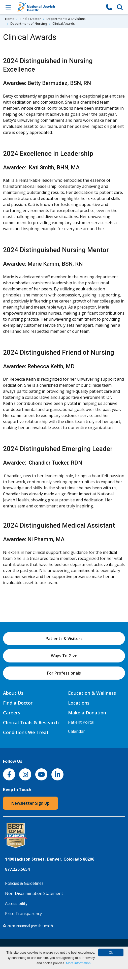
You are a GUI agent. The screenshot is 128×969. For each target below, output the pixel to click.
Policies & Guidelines (24, 883)
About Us (13, 693)
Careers (11, 713)
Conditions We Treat (26, 732)
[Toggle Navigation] (8, 7)
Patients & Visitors (64, 638)
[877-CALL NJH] (109, 7)
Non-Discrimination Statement (34, 893)
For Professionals (64, 673)
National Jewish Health (34, 925)
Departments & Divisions (65, 18)
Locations (78, 703)
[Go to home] (58, 7)
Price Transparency (23, 913)
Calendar (76, 731)
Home (9, 18)
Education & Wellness (92, 693)
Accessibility (16, 903)
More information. (78, 963)
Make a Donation (87, 713)
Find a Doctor (30, 18)
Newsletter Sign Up (30, 803)
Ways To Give (64, 655)
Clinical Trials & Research (31, 722)
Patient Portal (81, 722)
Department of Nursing (28, 23)
